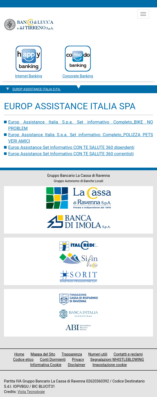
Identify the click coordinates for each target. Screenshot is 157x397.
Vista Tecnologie (31, 392)
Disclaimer (76, 365)
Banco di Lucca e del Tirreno (29, 24)
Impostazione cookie (109, 365)
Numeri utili (97, 354)
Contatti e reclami (128, 354)
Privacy (78, 359)
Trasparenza (72, 354)
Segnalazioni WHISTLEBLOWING (117, 359)
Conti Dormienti (53, 359)
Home (19, 354)
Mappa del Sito (43, 354)
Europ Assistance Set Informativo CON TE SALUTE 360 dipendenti (71, 147)
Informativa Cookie (45, 365)
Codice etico (23, 359)
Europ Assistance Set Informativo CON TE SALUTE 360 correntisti (71, 153)
